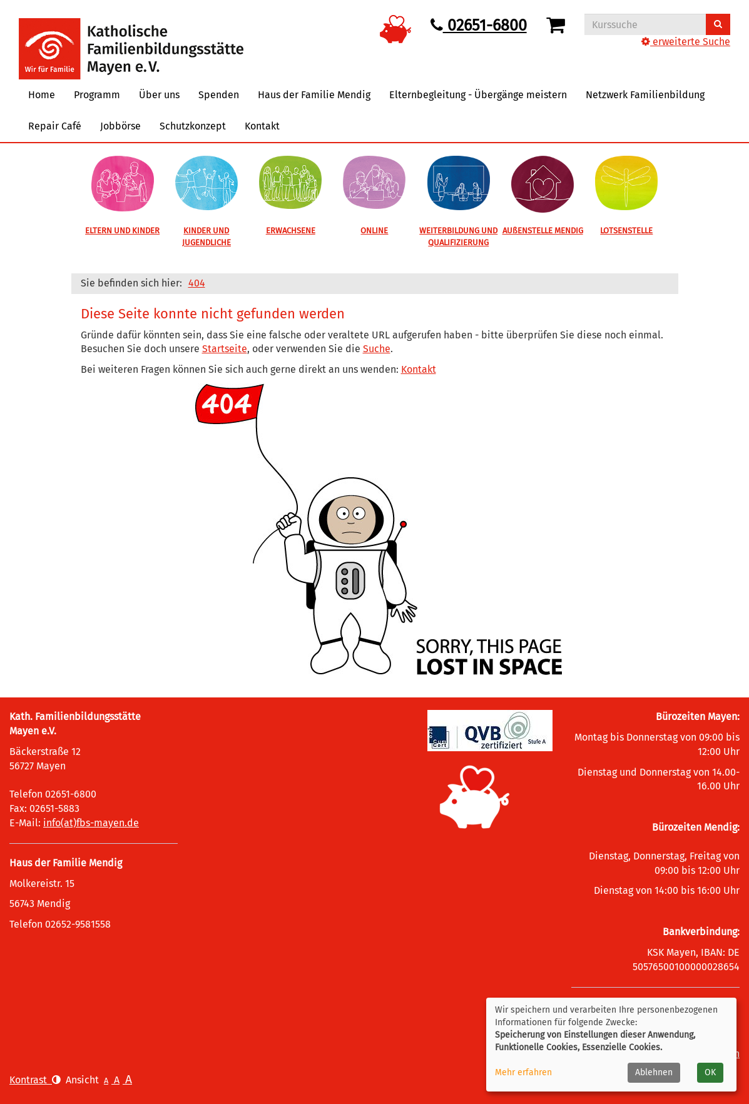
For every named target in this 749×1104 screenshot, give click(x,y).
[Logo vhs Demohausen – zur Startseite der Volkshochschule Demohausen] (131, 39)
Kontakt (418, 369)
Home (41, 95)
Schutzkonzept (193, 126)
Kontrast (35, 1080)
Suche (376, 349)
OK (710, 1072)
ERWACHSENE (290, 230)
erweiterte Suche (685, 42)
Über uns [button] (159, 95)
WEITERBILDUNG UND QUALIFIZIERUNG (458, 236)
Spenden (218, 95)
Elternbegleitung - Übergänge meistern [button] (478, 95)
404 (196, 283)
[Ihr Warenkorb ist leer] (557, 25)
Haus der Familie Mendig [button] (314, 95)
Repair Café (54, 126)
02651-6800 (479, 25)
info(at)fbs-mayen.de (91, 823)
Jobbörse (120, 126)
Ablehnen (654, 1072)
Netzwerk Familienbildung (645, 95)
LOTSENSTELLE (626, 230)
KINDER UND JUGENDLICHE (206, 236)
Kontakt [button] (262, 126)
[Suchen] (718, 24)
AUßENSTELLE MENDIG (542, 230)
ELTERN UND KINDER (122, 230)
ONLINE (374, 230)
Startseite (224, 349)
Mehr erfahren (523, 1072)
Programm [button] (97, 95)
